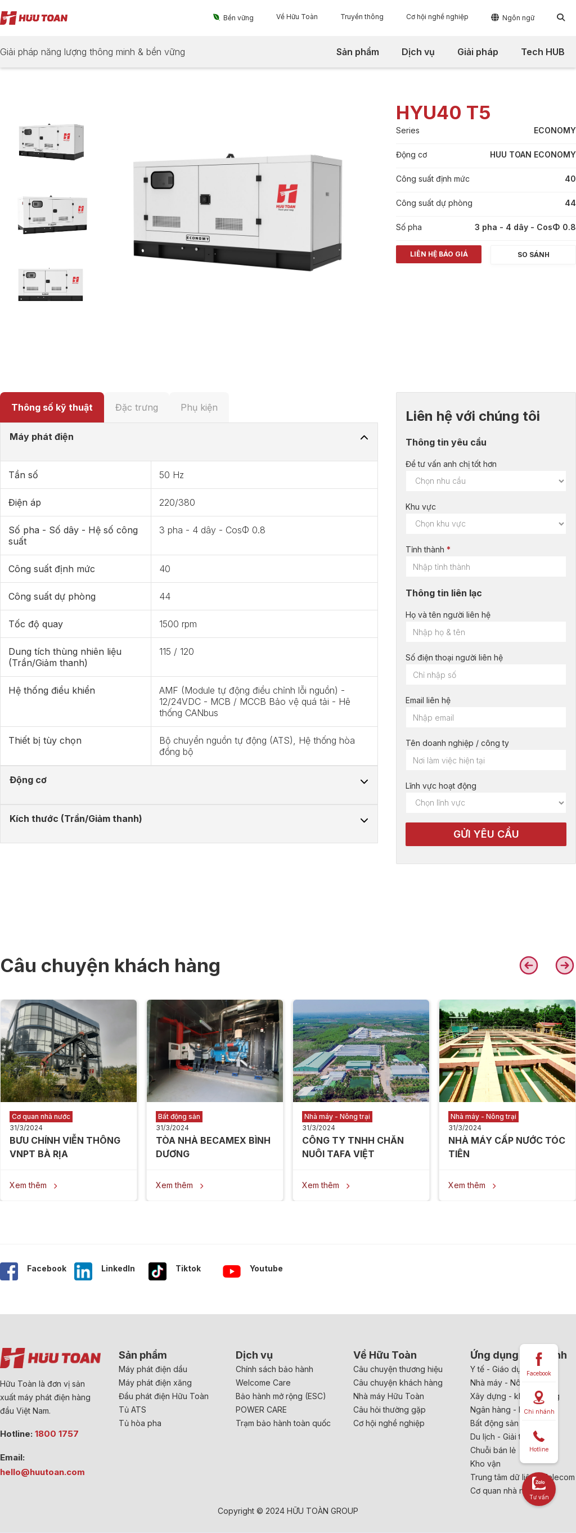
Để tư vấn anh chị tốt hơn (451, 464)
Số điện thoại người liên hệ (454, 657)
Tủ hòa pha (140, 1423)
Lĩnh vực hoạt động (441, 785)
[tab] (52, 407)
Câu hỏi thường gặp (389, 1409)
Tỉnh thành (425, 549)
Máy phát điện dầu (153, 1369)
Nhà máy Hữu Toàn (388, 1396)
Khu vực (421, 506)
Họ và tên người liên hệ (448, 614)
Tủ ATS (132, 1409)
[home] (34, 18)
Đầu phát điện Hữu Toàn (164, 1396)
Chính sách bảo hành (274, 1369)
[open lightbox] (50, 141)
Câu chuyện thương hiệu (398, 1369)
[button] (233, 17)
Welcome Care (263, 1382)
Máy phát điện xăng (155, 1382)
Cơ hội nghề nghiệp (389, 1423)
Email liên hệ (428, 700)
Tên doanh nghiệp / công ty (457, 743)
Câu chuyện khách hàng (398, 1382)
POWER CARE (261, 1409)
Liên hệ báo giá (439, 254)
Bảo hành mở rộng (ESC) (281, 1396)
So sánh (534, 254)
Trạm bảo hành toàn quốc (283, 1423)
